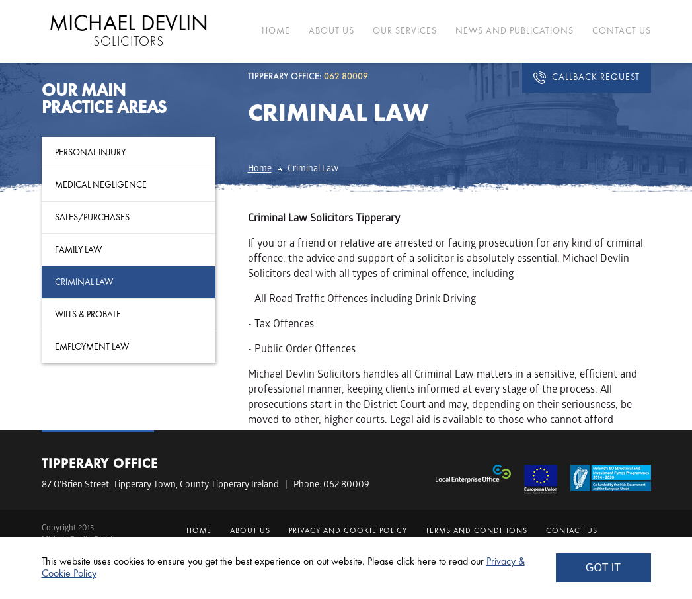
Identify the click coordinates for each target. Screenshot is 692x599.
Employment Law (92, 347)
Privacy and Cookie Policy (348, 531)
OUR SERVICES (405, 31)
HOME (276, 31)
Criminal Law (84, 282)
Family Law (78, 250)
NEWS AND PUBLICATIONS (514, 31)
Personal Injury (90, 152)
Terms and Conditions (476, 531)
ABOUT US (331, 31)
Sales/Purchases (92, 217)
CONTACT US (621, 31)
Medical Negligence (101, 185)
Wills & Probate (88, 314)
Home (260, 169)
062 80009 (346, 485)
